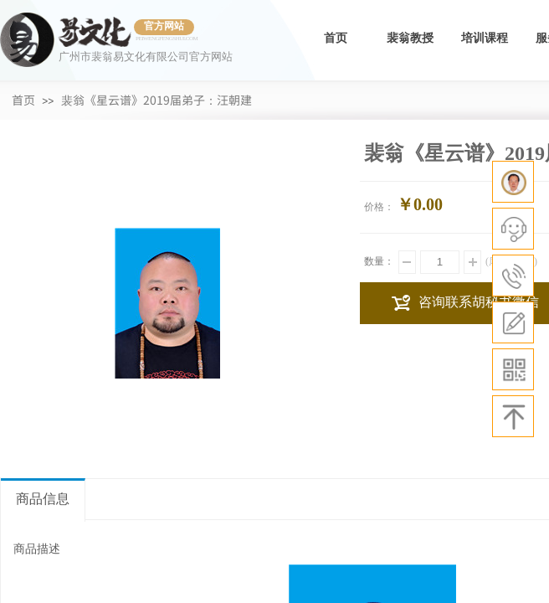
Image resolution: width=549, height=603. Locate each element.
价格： (379, 207)
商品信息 (42, 499)
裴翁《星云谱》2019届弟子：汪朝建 (156, 99)
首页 (335, 38)
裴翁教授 (410, 38)
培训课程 (484, 38)
